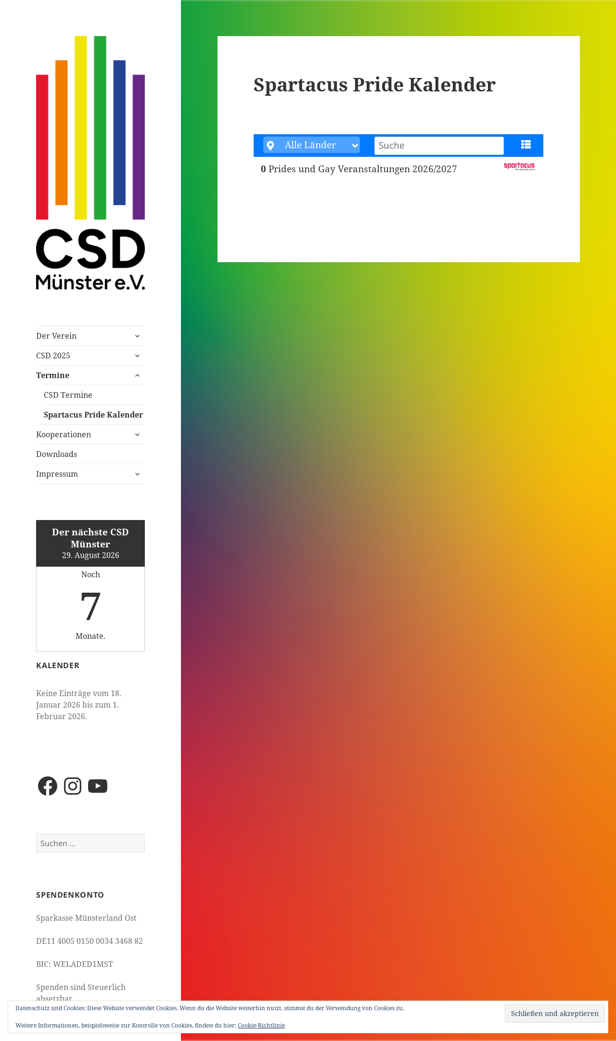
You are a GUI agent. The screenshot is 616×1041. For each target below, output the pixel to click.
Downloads (56, 454)
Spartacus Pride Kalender (93, 414)
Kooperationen (63, 434)
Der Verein (56, 335)
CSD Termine (68, 395)
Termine (52, 375)
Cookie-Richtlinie (261, 1025)
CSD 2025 (53, 355)
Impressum (57, 474)
